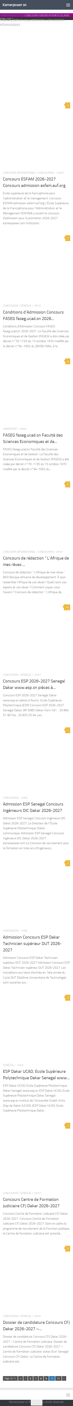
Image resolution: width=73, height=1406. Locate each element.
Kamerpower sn (14, 5)
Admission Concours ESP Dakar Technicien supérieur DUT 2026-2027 (32, 943)
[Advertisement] (36, 53)
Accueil (2, 18)
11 (58, 1378)
